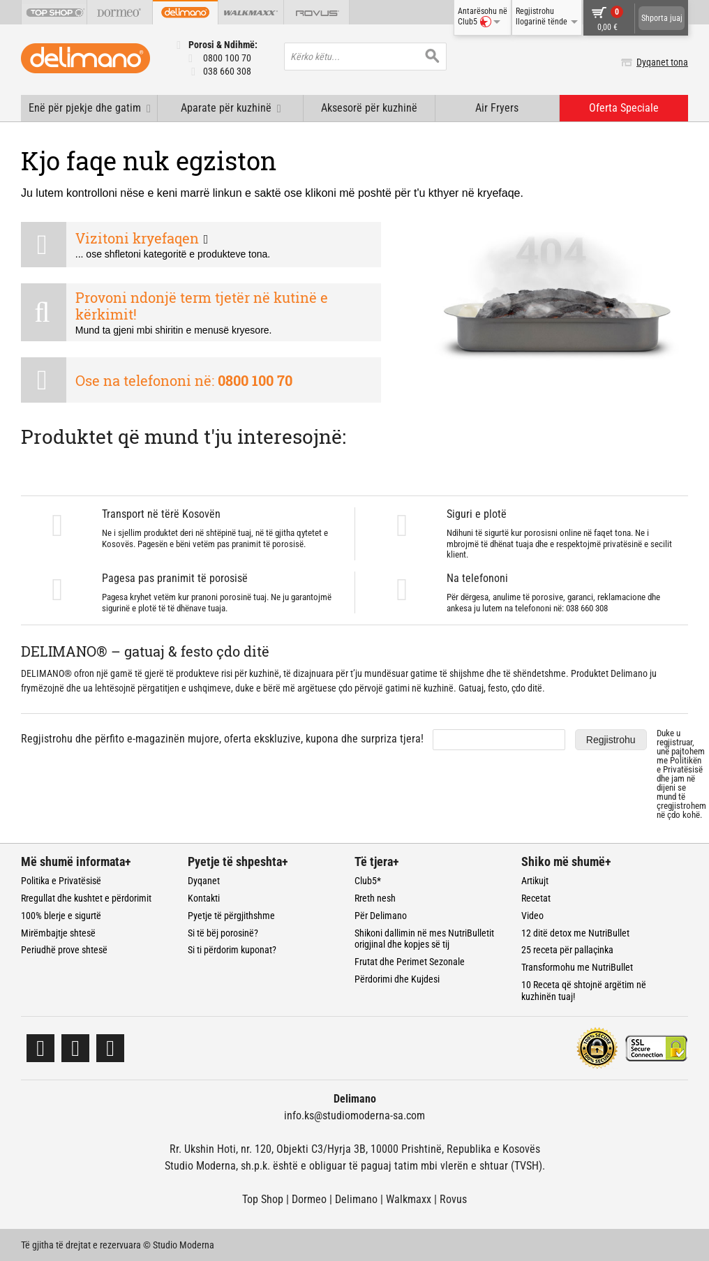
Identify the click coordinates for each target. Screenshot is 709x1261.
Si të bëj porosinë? (223, 933)
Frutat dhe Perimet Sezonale (409, 961)
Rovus (453, 1199)
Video (532, 915)
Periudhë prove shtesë (64, 949)
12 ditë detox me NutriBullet (575, 933)
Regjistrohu (611, 739)
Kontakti (204, 898)
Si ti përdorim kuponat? (232, 949)
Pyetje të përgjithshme (231, 915)
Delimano (356, 1199)
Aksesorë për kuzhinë (369, 107)
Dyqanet (204, 880)
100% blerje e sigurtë (61, 915)
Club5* (367, 880)
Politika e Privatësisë (61, 880)
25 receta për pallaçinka (567, 949)
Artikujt (534, 880)
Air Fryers (496, 107)
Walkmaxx (408, 1199)
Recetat (536, 898)
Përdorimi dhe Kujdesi (397, 979)
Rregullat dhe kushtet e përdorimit (86, 898)
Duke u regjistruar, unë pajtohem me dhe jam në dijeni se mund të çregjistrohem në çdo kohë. (681, 774)
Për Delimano (380, 915)
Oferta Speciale (624, 107)
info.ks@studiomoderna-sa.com (354, 1115)
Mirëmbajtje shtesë (58, 933)
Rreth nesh (375, 898)
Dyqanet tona (662, 62)
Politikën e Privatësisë (680, 765)
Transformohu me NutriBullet (577, 967)
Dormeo (309, 1199)
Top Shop (262, 1199)
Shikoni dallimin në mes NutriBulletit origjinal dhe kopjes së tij (424, 938)
